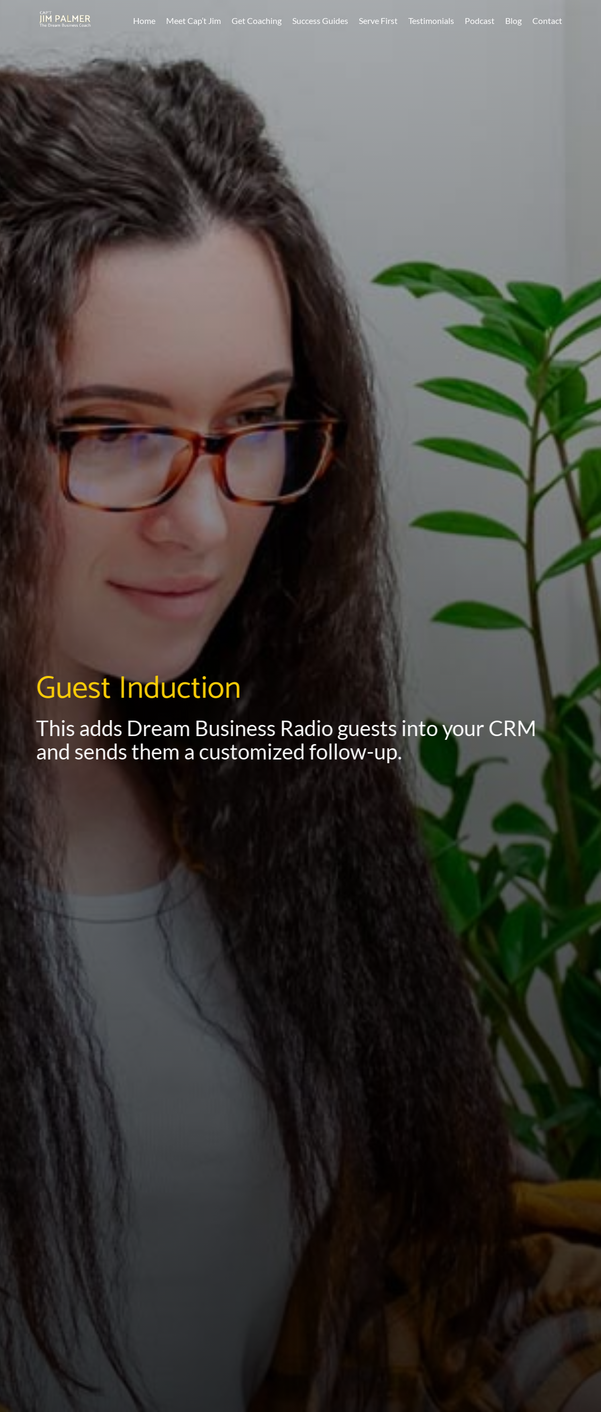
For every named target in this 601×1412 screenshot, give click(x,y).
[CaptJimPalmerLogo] (65, 16)
